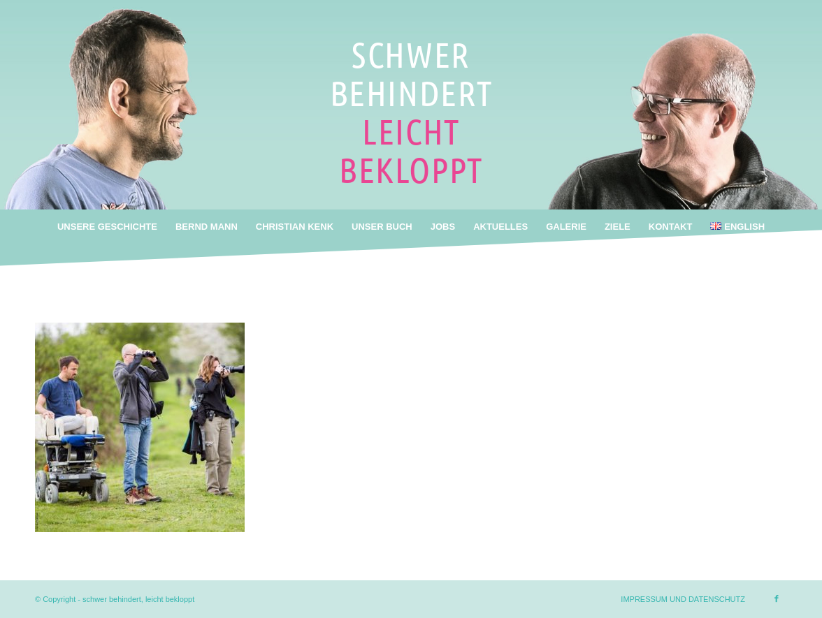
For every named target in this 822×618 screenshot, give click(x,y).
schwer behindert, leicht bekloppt (138, 599)
